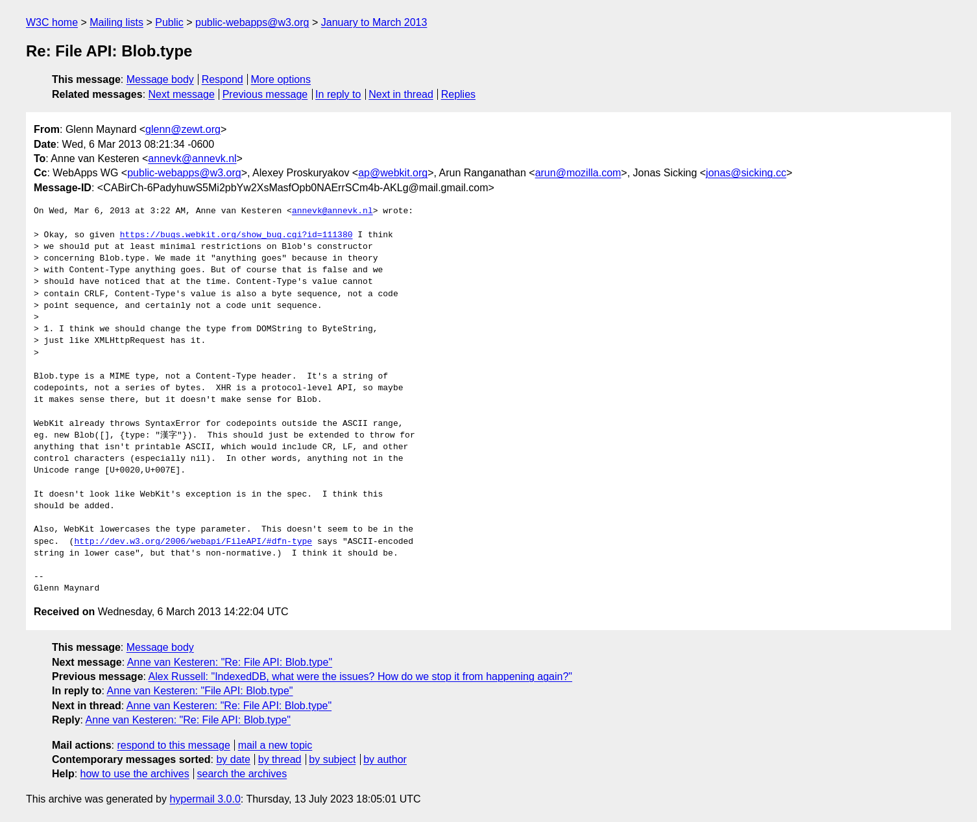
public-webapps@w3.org (252, 22)
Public (169, 22)
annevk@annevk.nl (192, 158)
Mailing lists (116, 22)
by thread (280, 759)
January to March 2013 (374, 22)
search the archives (242, 773)
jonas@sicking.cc (746, 172)
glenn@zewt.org (183, 129)
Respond (222, 79)
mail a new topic (275, 745)
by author (385, 759)
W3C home (52, 22)
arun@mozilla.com (578, 172)
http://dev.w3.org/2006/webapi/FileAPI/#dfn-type (193, 542)
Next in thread (400, 94)
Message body (160, 79)
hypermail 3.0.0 (204, 798)
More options (281, 79)
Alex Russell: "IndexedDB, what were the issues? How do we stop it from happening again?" (361, 676)
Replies (458, 94)
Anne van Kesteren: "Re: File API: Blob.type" (229, 662)
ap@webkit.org (393, 172)
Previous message (265, 94)
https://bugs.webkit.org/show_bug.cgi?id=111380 (236, 235)
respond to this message (173, 745)
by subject (332, 759)
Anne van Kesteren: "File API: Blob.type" (199, 690)
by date (233, 759)
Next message (182, 94)
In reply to (338, 94)
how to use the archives (134, 773)
